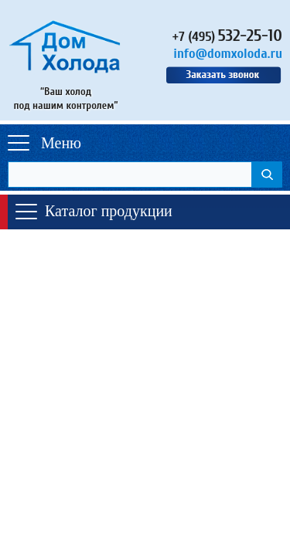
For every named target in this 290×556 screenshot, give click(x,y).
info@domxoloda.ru (227, 54)
